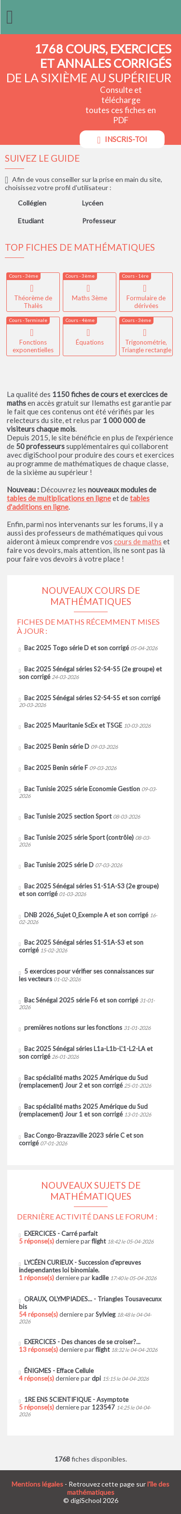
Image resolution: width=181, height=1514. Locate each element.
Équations (90, 342)
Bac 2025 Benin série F (56, 767)
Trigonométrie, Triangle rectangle (146, 346)
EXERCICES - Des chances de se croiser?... (82, 1342)
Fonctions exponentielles (33, 346)
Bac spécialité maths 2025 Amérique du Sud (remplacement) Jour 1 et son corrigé (83, 1110)
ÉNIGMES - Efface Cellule (59, 1370)
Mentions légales (37, 1484)
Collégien (32, 203)
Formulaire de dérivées (146, 301)
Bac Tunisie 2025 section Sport (67, 816)
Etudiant (31, 221)
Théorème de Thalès (33, 301)
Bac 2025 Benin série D (56, 746)
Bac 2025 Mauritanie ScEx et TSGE (73, 725)
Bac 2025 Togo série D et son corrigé (76, 648)
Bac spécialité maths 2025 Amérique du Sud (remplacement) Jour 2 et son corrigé (83, 1081)
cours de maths (138, 541)
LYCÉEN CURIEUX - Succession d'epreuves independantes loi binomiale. (80, 1266)
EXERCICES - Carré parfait (60, 1233)
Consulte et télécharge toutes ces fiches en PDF (121, 116)
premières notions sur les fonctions (73, 1027)
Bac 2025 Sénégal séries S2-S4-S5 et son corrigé (92, 698)
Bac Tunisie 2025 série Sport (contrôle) (79, 837)
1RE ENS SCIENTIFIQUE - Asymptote (76, 1399)
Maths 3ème (89, 298)
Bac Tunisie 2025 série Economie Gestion (82, 789)
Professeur (99, 221)
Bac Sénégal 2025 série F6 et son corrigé (81, 1000)
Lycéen (92, 203)
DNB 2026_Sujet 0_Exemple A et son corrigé (86, 915)
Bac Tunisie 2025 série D (59, 865)
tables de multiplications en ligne (59, 498)
